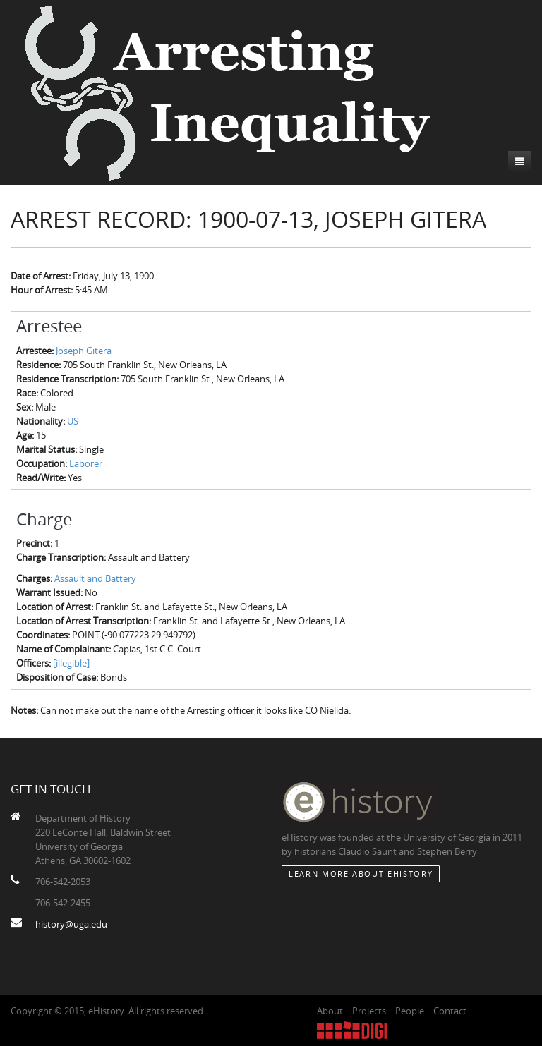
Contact (449, 1010)
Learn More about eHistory (361, 873)
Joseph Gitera (84, 350)
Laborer (85, 463)
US (72, 421)
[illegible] (71, 663)
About (330, 1010)
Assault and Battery (95, 578)
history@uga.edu (71, 924)
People (409, 1010)
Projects (369, 1010)
